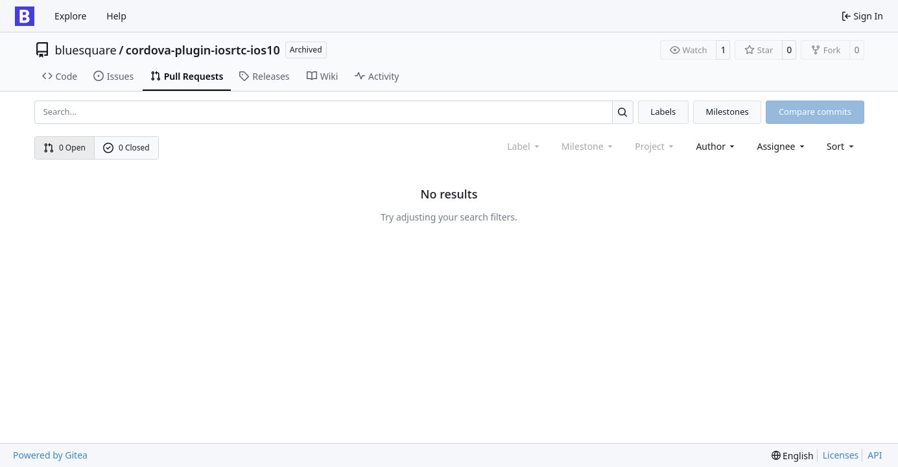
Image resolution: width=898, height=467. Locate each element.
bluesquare (86, 49)
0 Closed (126, 147)
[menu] (841, 146)
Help (116, 16)
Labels (663, 111)
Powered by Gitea (50, 455)
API (875, 455)
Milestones (727, 111)
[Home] (24, 16)
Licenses (841, 455)
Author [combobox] (716, 146)
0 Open (64, 147)
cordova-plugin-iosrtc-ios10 (203, 49)
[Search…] (622, 112)
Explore (70, 16)
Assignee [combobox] (782, 146)
